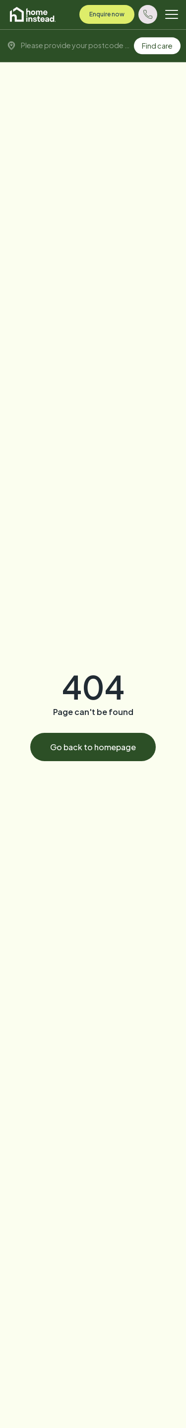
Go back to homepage (93, 747)
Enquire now (106, 14)
